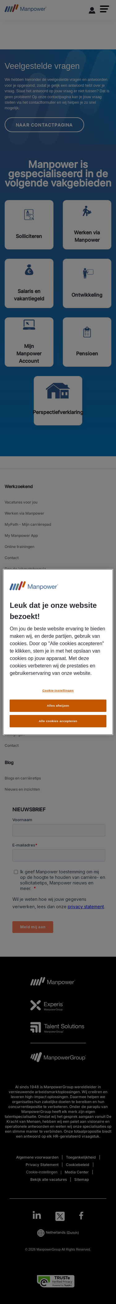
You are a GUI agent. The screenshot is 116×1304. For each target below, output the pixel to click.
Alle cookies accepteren (58, 721)
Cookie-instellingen (58, 690)
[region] (58, 652)
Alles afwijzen (58, 705)
